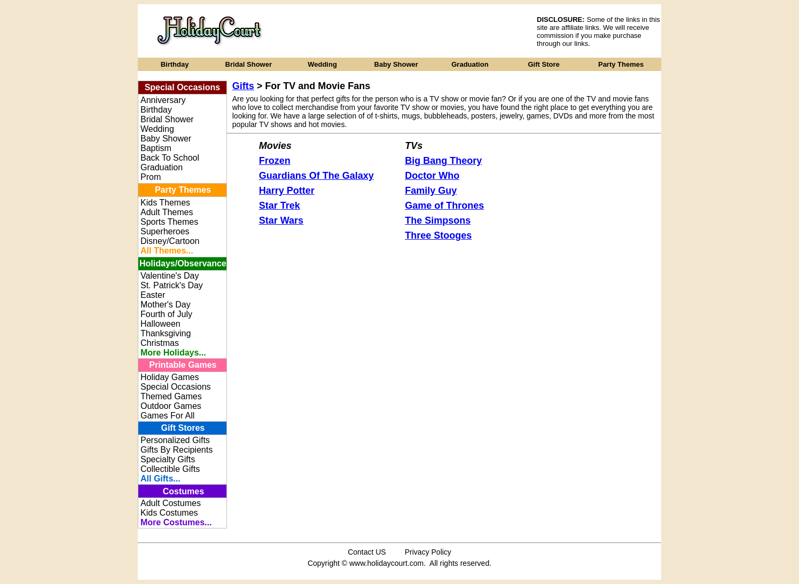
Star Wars (281, 220)
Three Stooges (438, 235)
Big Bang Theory (443, 160)
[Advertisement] (406, 31)
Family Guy (431, 190)
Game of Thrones (444, 205)
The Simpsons (438, 220)
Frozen (275, 160)
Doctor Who (432, 175)
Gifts (243, 86)
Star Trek (279, 205)
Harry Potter (287, 190)
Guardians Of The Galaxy (316, 175)
